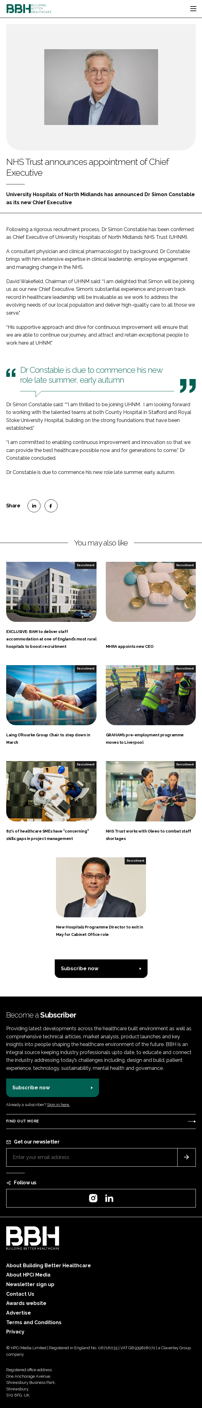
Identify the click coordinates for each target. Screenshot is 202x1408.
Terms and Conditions (34, 1322)
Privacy (15, 1332)
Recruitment (85, 565)
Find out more (22, 1121)
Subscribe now (79, 968)
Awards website (26, 1303)
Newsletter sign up (30, 1284)
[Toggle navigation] (193, 8)
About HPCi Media (28, 1275)
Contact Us (20, 1294)
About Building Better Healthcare (48, 1265)
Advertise (18, 1313)
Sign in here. (58, 1104)
